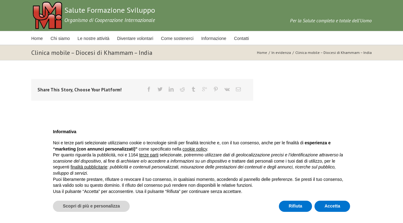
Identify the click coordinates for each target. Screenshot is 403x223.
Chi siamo (62, 38)
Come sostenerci (186, 38)
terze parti (148, 154)
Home (37, 38)
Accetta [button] (332, 205)
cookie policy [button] (195, 148)
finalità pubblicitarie (89, 166)
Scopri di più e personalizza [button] (91, 205)
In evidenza (281, 52)
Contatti (254, 38)
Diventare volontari (142, 38)
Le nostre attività (98, 38)
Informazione (224, 38)
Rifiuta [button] (295, 205)
